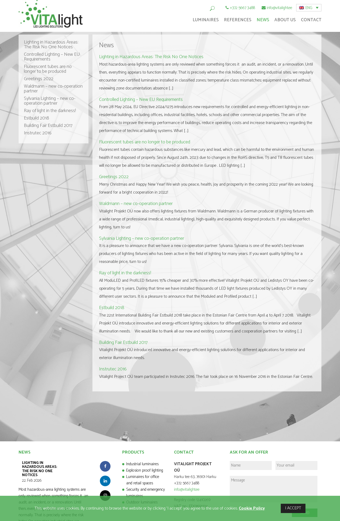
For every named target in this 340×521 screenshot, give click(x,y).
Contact (311, 20)
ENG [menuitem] (308, 8)
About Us (285, 20)
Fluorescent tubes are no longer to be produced (48, 69)
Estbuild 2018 (36, 118)
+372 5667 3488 (242, 8)
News (263, 20)
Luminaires (206, 20)
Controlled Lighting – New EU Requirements (52, 56)
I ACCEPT (293, 508)
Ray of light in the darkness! (50, 111)
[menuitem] (308, 7)
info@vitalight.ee (279, 8)
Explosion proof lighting (144, 470)
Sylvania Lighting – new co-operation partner (49, 101)
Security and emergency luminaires (145, 492)
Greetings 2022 (38, 79)
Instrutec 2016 (38, 133)
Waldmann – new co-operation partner (53, 88)
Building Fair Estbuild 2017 (48, 126)
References (237, 20)
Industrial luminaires (142, 464)
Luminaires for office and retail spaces (142, 479)
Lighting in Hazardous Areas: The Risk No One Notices (51, 44)
